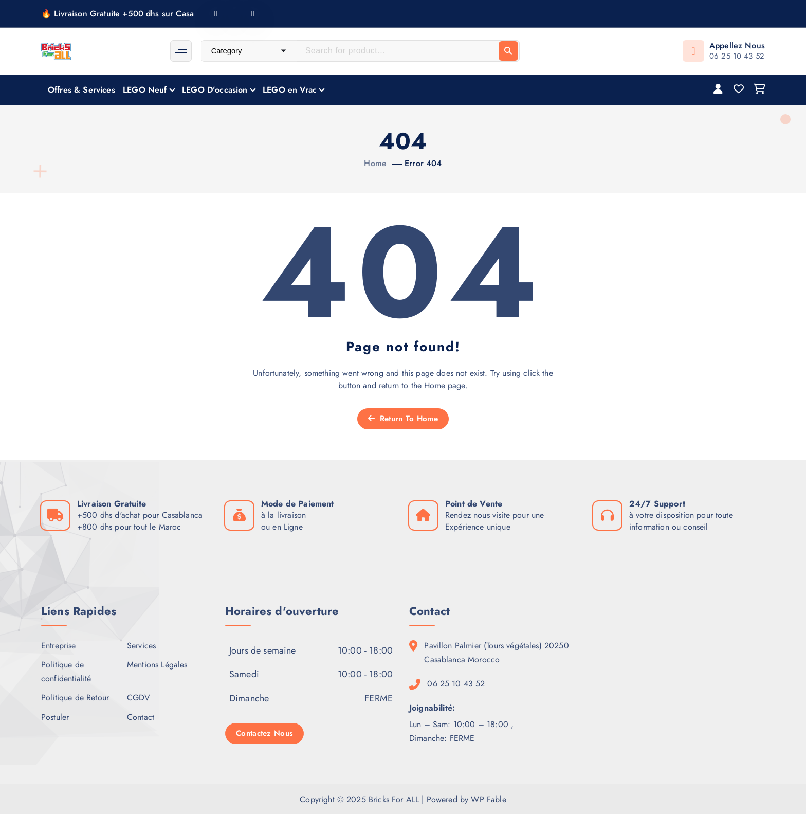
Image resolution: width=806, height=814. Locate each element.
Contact (140, 717)
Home (375, 163)
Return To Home (403, 418)
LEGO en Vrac (290, 90)
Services (141, 646)
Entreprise (58, 646)
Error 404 (423, 163)
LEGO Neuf (145, 90)
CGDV (139, 697)
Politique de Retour (75, 697)
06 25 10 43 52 (736, 56)
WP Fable (488, 799)
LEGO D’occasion (214, 90)
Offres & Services (81, 90)
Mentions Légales (157, 665)
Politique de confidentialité (66, 671)
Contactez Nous (264, 733)
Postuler (55, 717)
